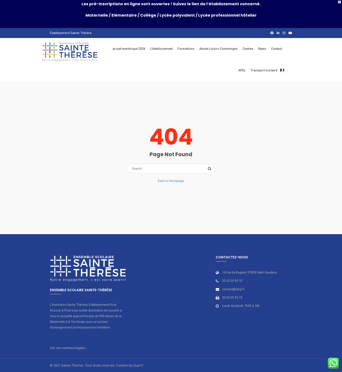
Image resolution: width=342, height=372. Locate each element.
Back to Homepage (171, 181)
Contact (276, 48)
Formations (186, 48)
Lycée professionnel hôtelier (227, 15)
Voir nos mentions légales (67, 348)
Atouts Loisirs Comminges (218, 48)
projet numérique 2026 (129, 48)
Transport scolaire (264, 70)
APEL (242, 70)
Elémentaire (124, 15)
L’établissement (161, 48)
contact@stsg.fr (233, 289)
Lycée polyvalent (177, 15)
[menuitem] (282, 70)
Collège (148, 15)
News (262, 48)
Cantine (248, 48)
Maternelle (97, 15)
